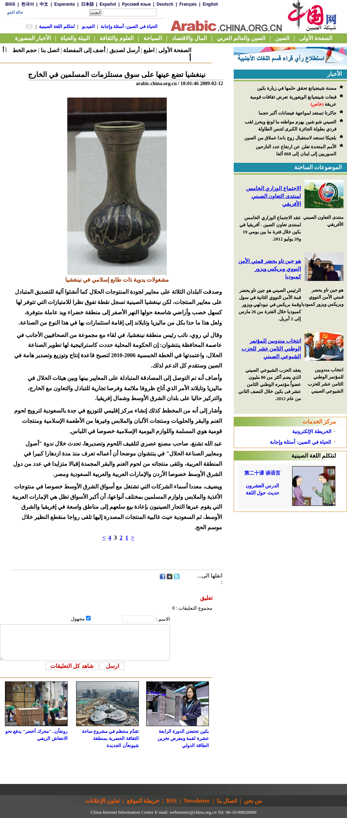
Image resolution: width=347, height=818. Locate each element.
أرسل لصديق (124, 50)
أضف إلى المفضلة (84, 50)
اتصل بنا (50, 50)
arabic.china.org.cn (156, 83)
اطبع (148, 50)
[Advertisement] (290, 618)
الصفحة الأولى (174, 50)
